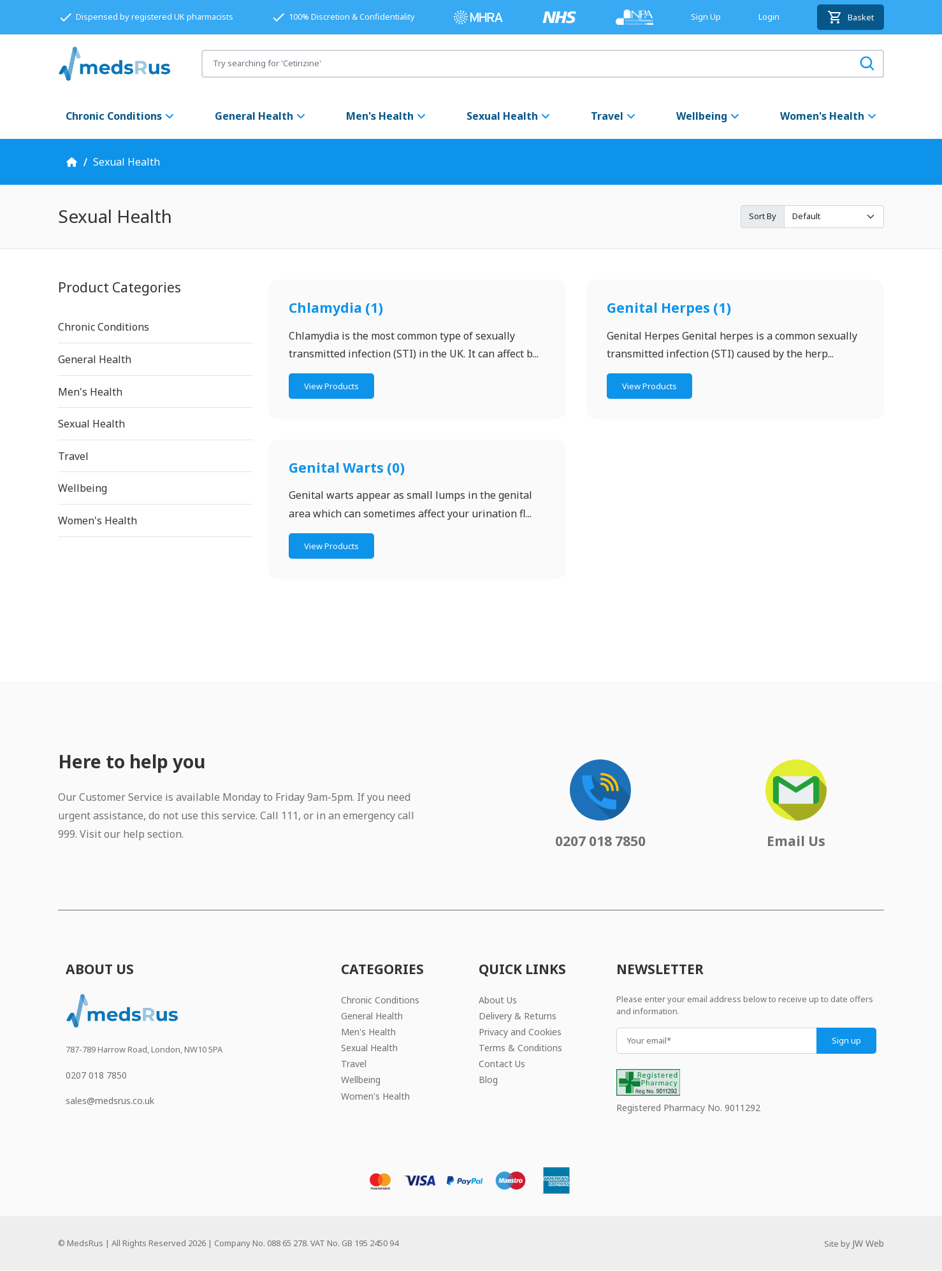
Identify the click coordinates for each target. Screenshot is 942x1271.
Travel (614, 116)
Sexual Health (509, 116)
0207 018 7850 (96, 1075)
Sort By (762, 216)
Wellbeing (708, 116)
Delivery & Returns (517, 1016)
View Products (331, 386)
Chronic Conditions (120, 116)
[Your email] (716, 1041)
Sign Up (706, 16)
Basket (850, 17)
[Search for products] (526, 63)
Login (768, 16)
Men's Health (386, 116)
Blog (488, 1080)
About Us (498, 1000)
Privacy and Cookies (520, 1032)
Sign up (846, 1040)
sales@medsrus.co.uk (110, 1101)
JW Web (868, 1243)
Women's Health (829, 116)
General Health (261, 116)
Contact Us (502, 1064)
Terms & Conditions (520, 1048)
